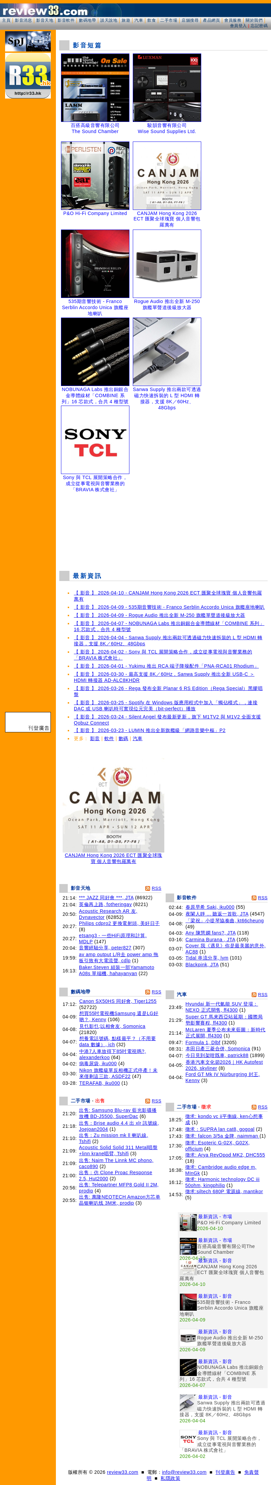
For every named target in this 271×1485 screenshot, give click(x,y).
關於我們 (254, 20)
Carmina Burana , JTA (210, 939)
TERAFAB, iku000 (99, 1083)
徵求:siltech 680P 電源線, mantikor (224, 1191)
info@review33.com (184, 1472)
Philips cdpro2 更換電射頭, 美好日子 (119, 923)
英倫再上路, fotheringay (105, 904)
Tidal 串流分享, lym (207, 958)
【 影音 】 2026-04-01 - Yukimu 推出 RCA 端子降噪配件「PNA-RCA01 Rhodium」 (166, 666)
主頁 (6, 20)
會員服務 (232, 20)
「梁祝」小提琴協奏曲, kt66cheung (225, 920)
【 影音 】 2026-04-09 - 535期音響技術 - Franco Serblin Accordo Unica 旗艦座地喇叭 (169, 607)
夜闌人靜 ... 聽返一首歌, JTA (217, 914)
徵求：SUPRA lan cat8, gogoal (220, 1129)
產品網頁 (211, 20)
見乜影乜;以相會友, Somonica (112, 1026)
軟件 (109, 738)
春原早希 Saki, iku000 (210, 907)
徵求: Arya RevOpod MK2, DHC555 (225, 1155)
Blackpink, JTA (202, 964)
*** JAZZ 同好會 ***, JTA (106, 897)
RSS (156, 888)
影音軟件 (66, 20)
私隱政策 (170, 1478)
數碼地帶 (87, 20)
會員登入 (238, 25)
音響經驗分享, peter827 (105, 947)
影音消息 (23, 20)
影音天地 (44, 20)
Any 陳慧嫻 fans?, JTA (211, 932)
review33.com (122, 1472)
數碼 (123, 738)
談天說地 (108, 20)
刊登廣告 (225, 1472)
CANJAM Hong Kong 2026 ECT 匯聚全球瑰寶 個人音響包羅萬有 (113, 856)
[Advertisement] (163, 530)
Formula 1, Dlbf (203, 1042)
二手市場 (168, 20)
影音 (95, 738)
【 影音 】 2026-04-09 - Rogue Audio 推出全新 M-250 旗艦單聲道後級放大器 (159, 615)
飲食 (151, 20)
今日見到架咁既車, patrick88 (217, 1055)
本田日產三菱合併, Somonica (218, 1048)
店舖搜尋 (190, 20)
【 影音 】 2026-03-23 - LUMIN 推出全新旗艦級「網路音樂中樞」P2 (150, 730)
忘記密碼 (259, 25)
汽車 (138, 20)
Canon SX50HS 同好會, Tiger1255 (118, 1001)
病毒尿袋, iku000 (98, 1063)
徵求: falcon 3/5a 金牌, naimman (222, 1136)
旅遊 (126, 20)
